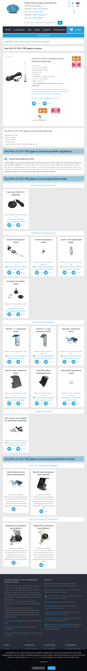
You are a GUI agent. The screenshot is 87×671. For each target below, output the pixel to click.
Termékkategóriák (43, 35)
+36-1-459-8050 (35, 18)
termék (75, 29)
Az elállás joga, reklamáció (59, 602)
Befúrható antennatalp (43, 233)
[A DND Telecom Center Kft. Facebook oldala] (69, 3)
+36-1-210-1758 (35, 11)
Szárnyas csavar (43, 411)
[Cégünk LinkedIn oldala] (78, 6)
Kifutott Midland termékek (43, 519)
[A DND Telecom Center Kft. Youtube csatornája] (73, 3)
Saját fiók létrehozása (31, 649)
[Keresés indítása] (60, 23)
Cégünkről (47, 30)
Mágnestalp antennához (43, 185)
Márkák (37, 30)
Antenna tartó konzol (43, 322)
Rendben (51, 668)
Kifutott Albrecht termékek (43, 466)
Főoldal (8, 30)
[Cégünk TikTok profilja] (72, 6)
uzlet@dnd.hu (43, 9)
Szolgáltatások (19, 30)
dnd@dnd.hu (42, 15)
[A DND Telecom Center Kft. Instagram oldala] (69, 6)
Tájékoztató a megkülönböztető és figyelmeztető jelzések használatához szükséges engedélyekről (63, 627)
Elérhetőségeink (59, 30)
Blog (29, 30)
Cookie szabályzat (35, 657)
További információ (38, 668)
